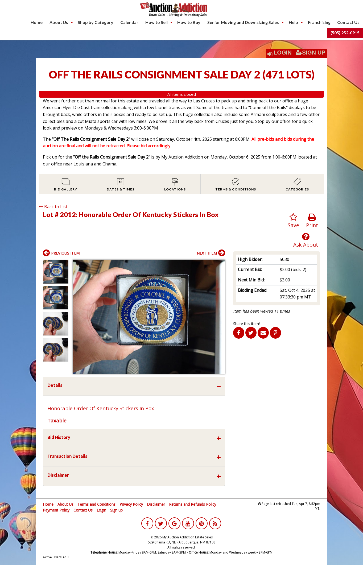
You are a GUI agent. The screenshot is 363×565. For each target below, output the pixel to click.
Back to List (53, 207)
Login (283, 52)
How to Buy (188, 22)
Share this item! (246, 323)
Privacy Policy (131, 504)
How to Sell (156, 22)
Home (37, 22)
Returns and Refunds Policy (192, 504)
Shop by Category (95, 22)
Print (312, 221)
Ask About (305, 240)
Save (293, 221)
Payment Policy (56, 510)
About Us (59, 22)
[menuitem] (36, 22)
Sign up (116, 510)
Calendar (129, 22)
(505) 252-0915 (345, 32)
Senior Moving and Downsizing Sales (243, 22)
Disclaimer (156, 504)
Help (293, 22)
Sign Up (310, 52)
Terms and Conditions (96, 504)
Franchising (319, 22)
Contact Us (348, 22)
